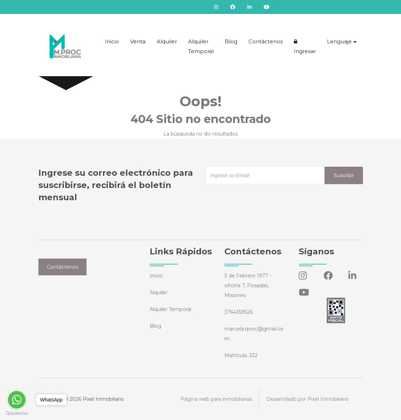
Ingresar (305, 47)
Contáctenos (265, 41)
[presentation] (259, 198)
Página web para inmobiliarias (216, 399)
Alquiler (167, 41)
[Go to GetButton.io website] (17, 413)
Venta (138, 41)
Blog (231, 41)
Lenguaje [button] (339, 41)
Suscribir (344, 175)
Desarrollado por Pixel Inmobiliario (307, 399)
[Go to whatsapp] (16, 399)
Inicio (112, 41)
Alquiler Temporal (201, 46)
